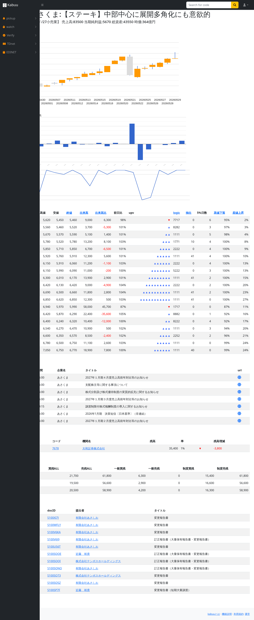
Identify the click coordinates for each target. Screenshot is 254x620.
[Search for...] (208, 5)
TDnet (20, 44)
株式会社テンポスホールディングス (126, 569)
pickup (20, 18)
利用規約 (239, 614)
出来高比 (126, 221)
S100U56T (86, 555)
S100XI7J (86, 526)
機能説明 (227, 614)
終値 (99, 221)
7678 (87, 457)
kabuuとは (214, 614)
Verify (20, 35)
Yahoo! (49, 30)
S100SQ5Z (87, 591)
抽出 (199, 221)
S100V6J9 (86, 548)
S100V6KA (86, 541)
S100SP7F (86, 598)
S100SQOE (87, 562)
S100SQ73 (87, 584)
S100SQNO (87, 577)
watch (20, 27)
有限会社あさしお (115, 526)
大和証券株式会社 (121, 457)
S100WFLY (87, 533)
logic (189, 221)
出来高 (111, 221)
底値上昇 (241, 221)
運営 (247, 614)
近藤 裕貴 (111, 562)
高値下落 (225, 221)
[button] (245, 4)
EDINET (20, 52)
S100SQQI (86, 569)
